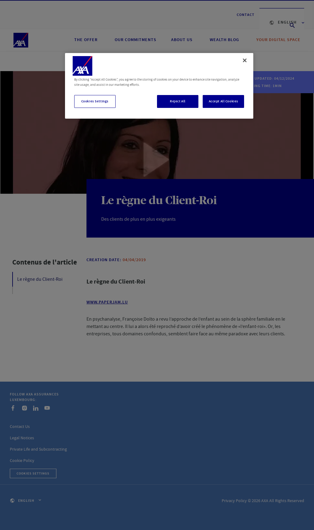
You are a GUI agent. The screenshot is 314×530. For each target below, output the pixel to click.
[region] (159, 86)
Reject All (178, 101)
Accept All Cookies (223, 101)
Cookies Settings (95, 101)
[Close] (244, 60)
